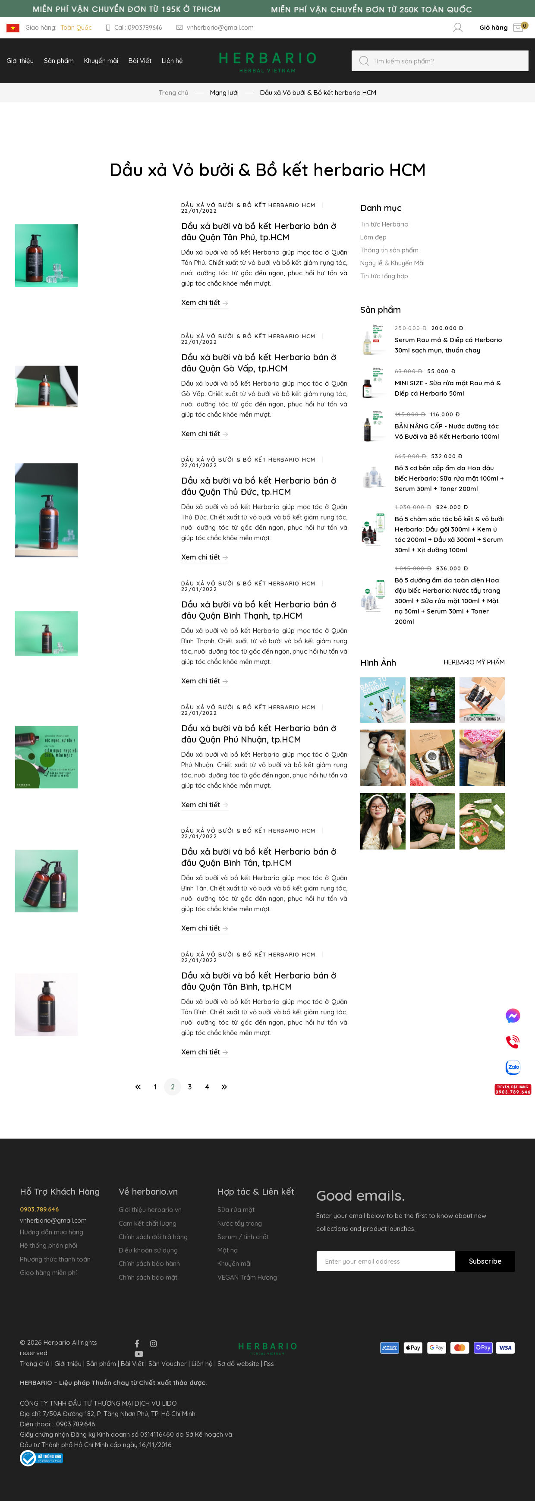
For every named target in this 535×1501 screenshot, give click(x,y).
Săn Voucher (167, 1363)
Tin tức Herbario (384, 224)
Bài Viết (132, 1363)
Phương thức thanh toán (55, 1259)
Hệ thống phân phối (48, 1245)
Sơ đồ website (238, 1363)
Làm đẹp (373, 237)
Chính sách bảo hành (149, 1263)
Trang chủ (174, 92)
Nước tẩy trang (239, 1223)
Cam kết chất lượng (147, 1223)
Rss (269, 1363)
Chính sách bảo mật (148, 1277)
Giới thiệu (68, 1363)
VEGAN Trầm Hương (247, 1277)
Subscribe (485, 1261)
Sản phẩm (101, 1363)
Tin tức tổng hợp (384, 276)
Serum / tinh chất (243, 1237)
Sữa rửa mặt (236, 1209)
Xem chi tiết (205, 302)
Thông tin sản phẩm (389, 250)
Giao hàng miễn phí (48, 1272)
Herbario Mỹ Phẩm (474, 662)
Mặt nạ (227, 1250)
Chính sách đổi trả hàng (153, 1237)
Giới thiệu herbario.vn (150, 1209)
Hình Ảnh (378, 662)
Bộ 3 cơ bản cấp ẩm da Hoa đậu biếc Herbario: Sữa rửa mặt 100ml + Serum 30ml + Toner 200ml (449, 478)
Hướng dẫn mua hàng (51, 1232)
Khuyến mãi (234, 1263)
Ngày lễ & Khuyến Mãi (392, 263)
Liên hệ (202, 1363)
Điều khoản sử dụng (148, 1250)
